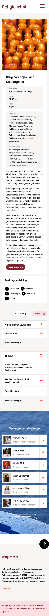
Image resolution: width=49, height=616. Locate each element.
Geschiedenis (27, 156)
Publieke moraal (15, 129)
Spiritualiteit (14, 138)
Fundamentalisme (16, 117)
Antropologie (14, 150)
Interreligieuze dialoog (18, 123)
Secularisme (31, 135)
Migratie (12, 126)
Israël (30, 123)
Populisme (28, 126)
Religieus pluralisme (17, 135)
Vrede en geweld (26, 138)
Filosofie (30, 153)
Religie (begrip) (23, 132)
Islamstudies (14, 159)
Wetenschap (14, 141)
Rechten (12, 162)
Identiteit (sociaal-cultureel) (20, 120)
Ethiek (23, 153)
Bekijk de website (15, 267)
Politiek (20, 126)
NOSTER (24, 574)
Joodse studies (26, 159)
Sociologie (21, 162)
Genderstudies (15, 156)
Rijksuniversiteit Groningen (21, 91)
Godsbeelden (30, 117)
